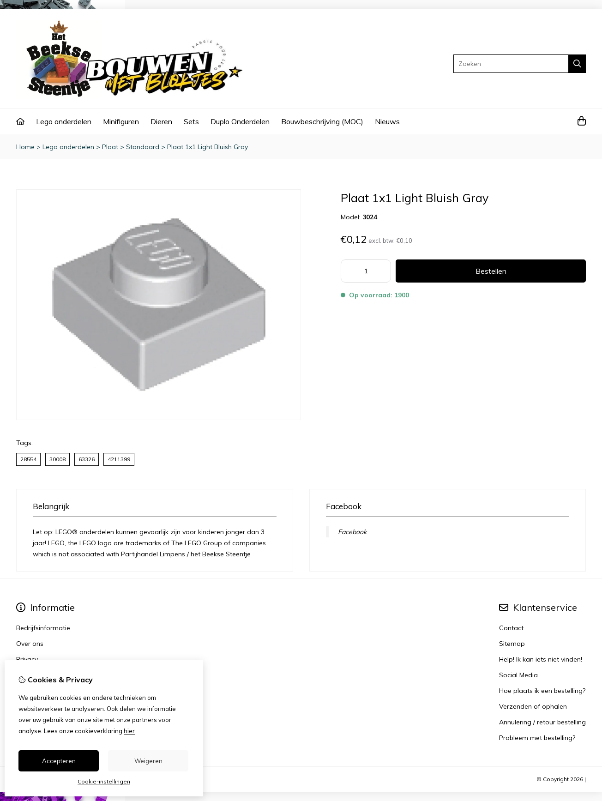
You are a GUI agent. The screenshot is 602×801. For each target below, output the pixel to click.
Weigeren (148, 761)
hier (129, 731)
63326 (86, 459)
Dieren (161, 121)
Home (25, 147)
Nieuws (387, 121)
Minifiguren (121, 121)
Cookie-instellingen (104, 781)
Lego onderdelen (63, 121)
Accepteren (59, 761)
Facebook (352, 532)
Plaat (110, 147)
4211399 (119, 459)
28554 (28, 459)
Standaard (142, 147)
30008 (57, 459)
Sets (191, 121)
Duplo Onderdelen (240, 121)
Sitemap (512, 643)
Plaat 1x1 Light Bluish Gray (207, 147)
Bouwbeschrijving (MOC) (322, 121)
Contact (511, 628)
